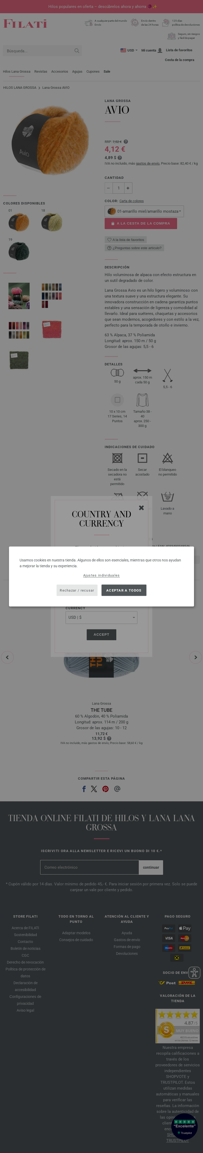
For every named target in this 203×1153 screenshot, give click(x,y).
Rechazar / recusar (77, 590)
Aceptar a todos (124, 590)
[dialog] (101, 577)
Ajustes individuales (101, 575)
